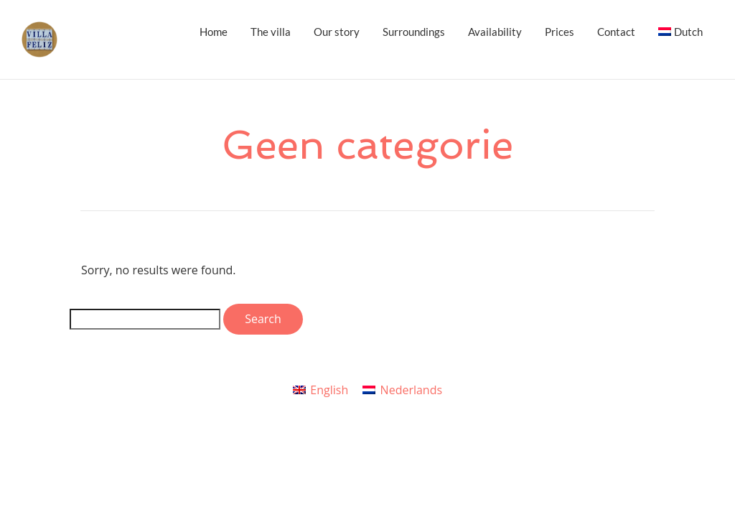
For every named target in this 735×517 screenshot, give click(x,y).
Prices (559, 31)
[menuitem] (680, 32)
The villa (271, 31)
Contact (616, 31)
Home (214, 31)
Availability (495, 31)
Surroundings (414, 31)
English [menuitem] (329, 390)
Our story (337, 31)
